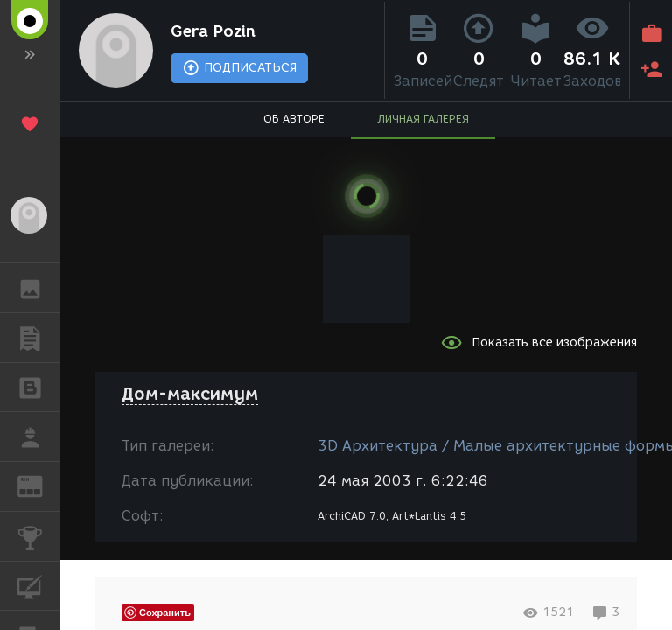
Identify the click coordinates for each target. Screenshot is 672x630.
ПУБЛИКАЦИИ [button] (39, 337)
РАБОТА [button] (39, 436)
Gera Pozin (213, 31)
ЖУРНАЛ (39, 485)
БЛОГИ (39, 386)
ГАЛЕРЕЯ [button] (39, 287)
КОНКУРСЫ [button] (39, 536)
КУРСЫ (39, 585)
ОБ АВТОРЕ (294, 118)
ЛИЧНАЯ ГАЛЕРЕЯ (423, 118)
